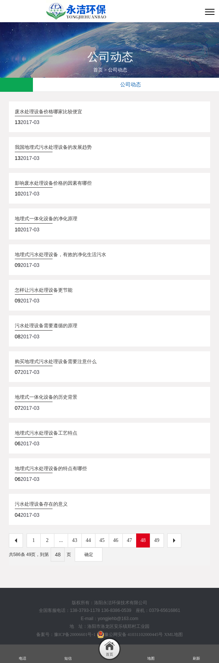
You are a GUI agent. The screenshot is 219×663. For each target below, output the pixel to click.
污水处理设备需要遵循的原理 (46, 325)
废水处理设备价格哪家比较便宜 (48, 111)
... (61, 540)
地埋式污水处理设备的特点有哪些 (51, 468)
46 (115, 540)
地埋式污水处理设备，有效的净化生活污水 (60, 254)
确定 (88, 554)
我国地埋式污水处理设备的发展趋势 (53, 147)
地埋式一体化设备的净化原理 (46, 218)
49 (156, 540)
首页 (98, 70)
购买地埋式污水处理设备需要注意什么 (56, 361)
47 (129, 540)
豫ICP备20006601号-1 (75, 634)
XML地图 (173, 634)
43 (74, 540)
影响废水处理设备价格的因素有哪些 (53, 183)
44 (88, 540)
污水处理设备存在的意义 (41, 504)
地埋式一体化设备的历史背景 (46, 397)
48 (143, 540)
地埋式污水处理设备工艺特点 (46, 433)
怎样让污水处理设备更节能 (44, 290)
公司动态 (117, 70)
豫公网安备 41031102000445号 (130, 634)
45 (102, 540)
